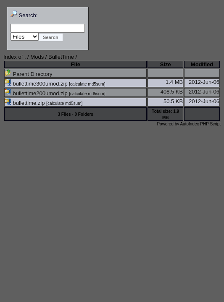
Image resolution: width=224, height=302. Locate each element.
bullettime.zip (25, 103)
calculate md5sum (87, 84)
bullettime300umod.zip (37, 84)
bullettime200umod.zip (37, 93)
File (75, 64)
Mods (37, 57)
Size (165, 64)
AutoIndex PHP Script (200, 124)
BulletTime (61, 57)
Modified (202, 64)
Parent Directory (29, 74)
